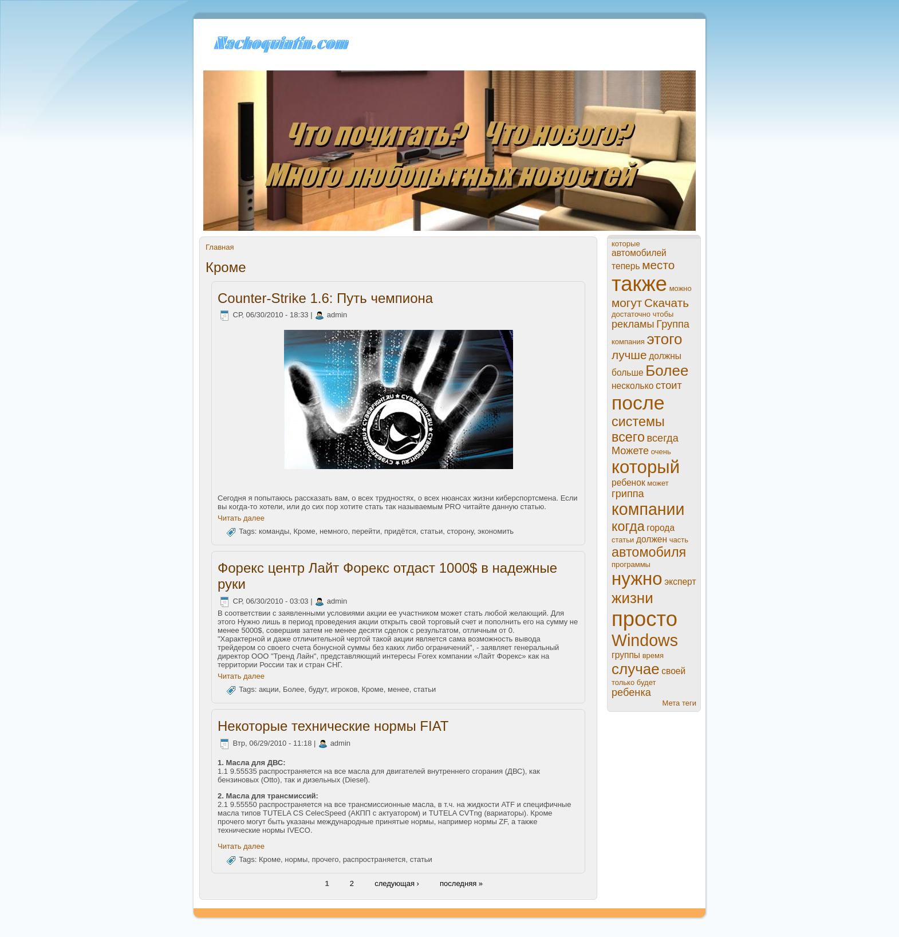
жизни (632, 598)
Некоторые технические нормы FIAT (333, 726)
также (639, 284)
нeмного (334, 531)
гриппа (628, 493)
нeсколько (632, 386)
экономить (496, 531)
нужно (637, 579)
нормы (296, 859)
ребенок (628, 482)
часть (678, 540)
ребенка (631, 692)
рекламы (633, 324)
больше (628, 372)
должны (665, 356)
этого (664, 339)
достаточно (631, 314)
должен (651, 539)
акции (269, 690)
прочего (325, 859)
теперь (626, 266)
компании (648, 509)
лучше (629, 354)
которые (626, 243)
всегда (663, 438)
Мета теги (679, 703)
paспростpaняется (374, 859)
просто (644, 619)
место (658, 264)
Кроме (304, 531)
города (660, 528)
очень (661, 451)
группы (626, 655)
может (657, 483)
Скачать (666, 302)
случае (636, 669)
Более (294, 690)
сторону (460, 531)
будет (646, 682)
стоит (669, 385)
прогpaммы (631, 564)
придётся (400, 531)
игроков (344, 690)
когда (628, 526)
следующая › (396, 883)
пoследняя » (461, 883)
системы (638, 421)
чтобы (663, 314)
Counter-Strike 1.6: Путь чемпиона (325, 298)
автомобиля (649, 552)
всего (628, 437)
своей (673, 671)
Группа (672, 324)
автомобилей (639, 253)
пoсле (638, 403)
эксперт (680, 581)
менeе (398, 690)
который (646, 467)
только (623, 682)
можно (680, 288)
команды (274, 531)
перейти (366, 531)
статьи (431, 531)
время (653, 655)
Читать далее (241, 518)
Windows (645, 640)
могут (627, 302)
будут (318, 690)
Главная (220, 247)
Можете (630, 450)
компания (628, 341)
